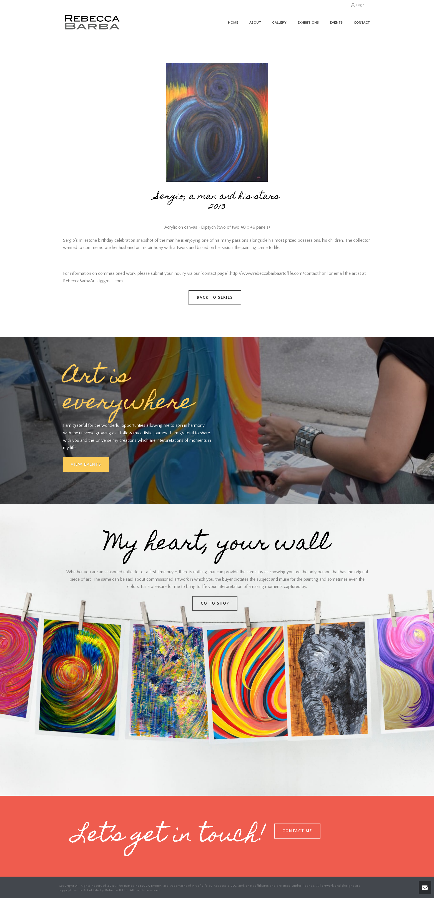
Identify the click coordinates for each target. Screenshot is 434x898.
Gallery (279, 22)
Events (336, 22)
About (255, 22)
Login (357, 5)
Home (233, 22)
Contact (362, 22)
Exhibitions (308, 22)
